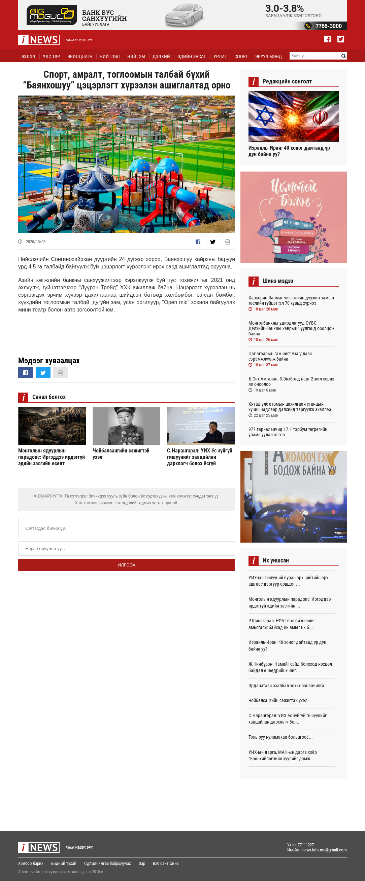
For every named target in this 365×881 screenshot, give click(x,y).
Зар (142, 863)
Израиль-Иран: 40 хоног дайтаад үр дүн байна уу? (289, 151)
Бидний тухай (63, 863)
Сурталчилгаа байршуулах (107, 863)
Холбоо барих (30, 863)
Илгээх (126, 564)
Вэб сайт (161, 863)
